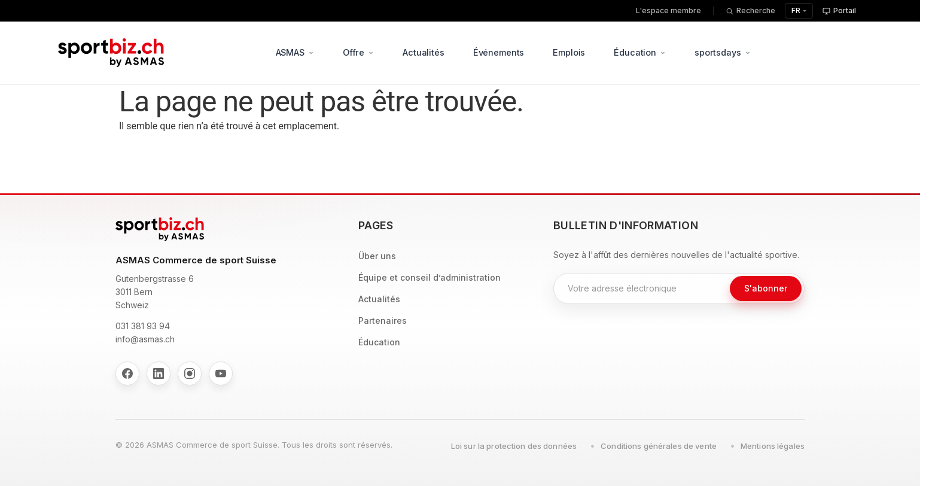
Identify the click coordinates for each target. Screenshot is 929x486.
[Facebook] (127, 373)
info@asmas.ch (145, 339)
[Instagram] (190, 373)
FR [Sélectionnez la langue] (795, 10)
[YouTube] (221, 373)
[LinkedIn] (158, 373)
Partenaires (382, 320)
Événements (499, 52)
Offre (358, 52)
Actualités (424, 52)
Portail (839, 10)
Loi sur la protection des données (514, 446)
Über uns (377, 256)
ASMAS (295, 52)
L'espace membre (668, 10)
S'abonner (765, 288)
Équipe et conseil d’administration (429, 277)
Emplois (569, 52)
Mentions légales (773, 446)
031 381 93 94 (142, 326)
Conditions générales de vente (659, 446)
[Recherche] (750, 11)
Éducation (640, 52)
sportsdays (723, 52)
